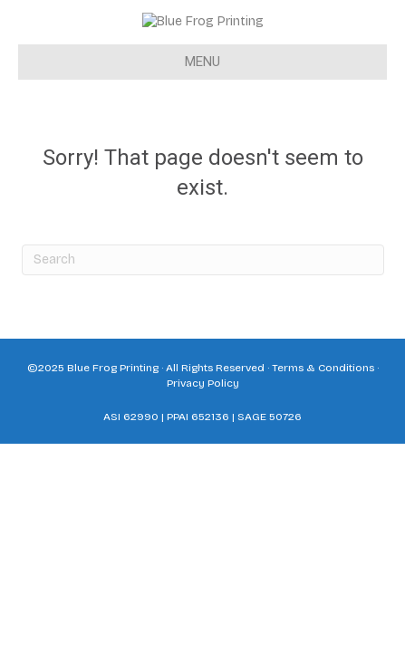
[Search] (203, 291)
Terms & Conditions (323, 399)
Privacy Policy (203, 414)
